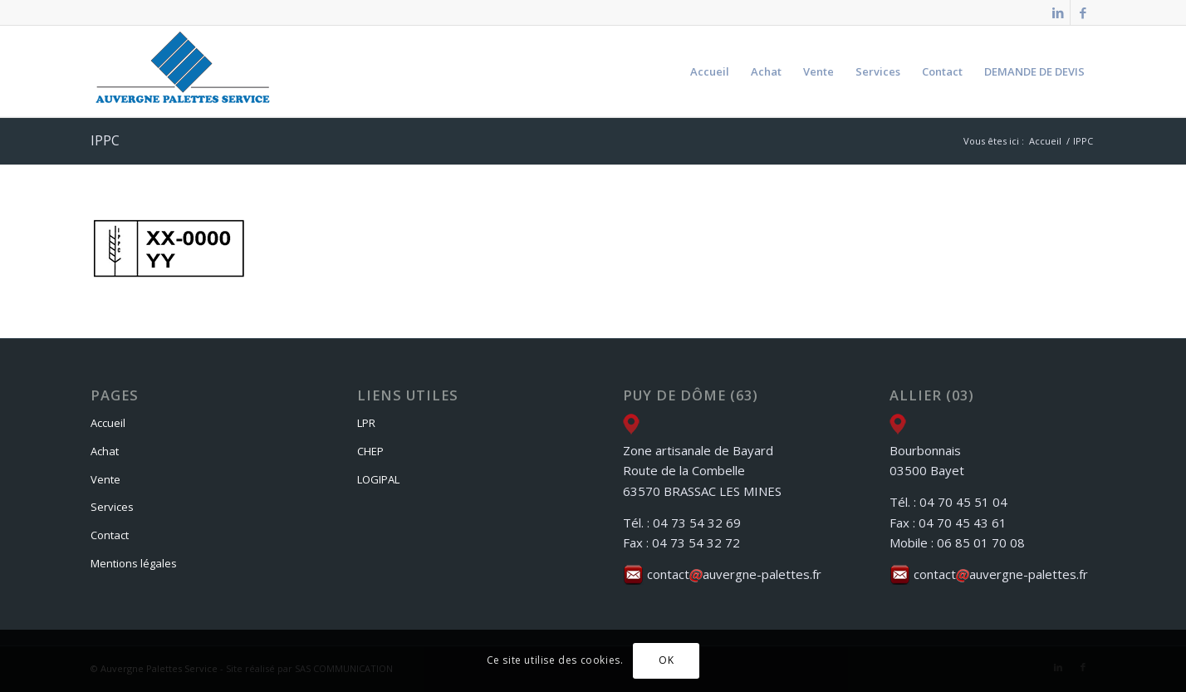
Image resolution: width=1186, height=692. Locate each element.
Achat (105, 451)
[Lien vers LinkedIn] (1058, 12)
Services (112, 506)
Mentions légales (134, 563)
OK (666, 660)
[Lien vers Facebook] (1083, 12)
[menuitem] (709, 71)
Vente (105, 479)
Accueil (108, 422)
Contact (110, 535)
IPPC (105, 140)
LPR (366, 422)
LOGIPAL (378, 479)
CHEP (370, 451)
